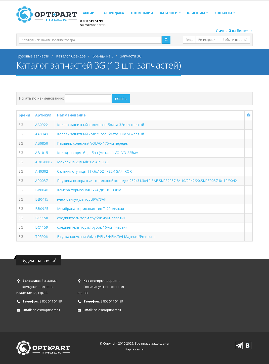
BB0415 (41, 199)
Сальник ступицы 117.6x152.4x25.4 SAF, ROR (94, 171)
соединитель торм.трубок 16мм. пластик (92, 227)
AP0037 (41, 180)
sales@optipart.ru (93, 25)
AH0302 (41, 171)
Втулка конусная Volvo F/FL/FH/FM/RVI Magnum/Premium (106, 236)
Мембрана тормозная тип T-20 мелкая (90, 208)
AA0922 (41, 124)
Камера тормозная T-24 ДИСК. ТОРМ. (89, 190)
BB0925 (41, 208)
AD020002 (43, 162)
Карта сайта (134, 349)
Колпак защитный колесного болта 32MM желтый (100, 134)
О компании (142, 13)
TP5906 (41, 236)
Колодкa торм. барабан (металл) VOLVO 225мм (97, 152)
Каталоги (168, 13)
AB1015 (41, 152)
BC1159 (41, 227)
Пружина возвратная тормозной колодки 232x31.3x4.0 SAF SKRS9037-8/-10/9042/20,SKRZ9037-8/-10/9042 (147, 180)
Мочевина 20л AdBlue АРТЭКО (83, 162)
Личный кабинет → (234, 30)
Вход (189, 40)
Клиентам (196, 13)
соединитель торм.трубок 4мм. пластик (91, 218)
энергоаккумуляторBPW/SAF (81, 199)
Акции (89, 13)
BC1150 (41, 218)
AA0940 (41, 134)
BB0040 (41, 190)
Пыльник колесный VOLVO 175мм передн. (92, 143)
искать (121, 98)
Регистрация (207, 40)
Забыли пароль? (234, 40)
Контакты (223, 13)
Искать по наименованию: (41, 98)
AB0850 (41, 143)
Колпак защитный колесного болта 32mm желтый (100, 124)
